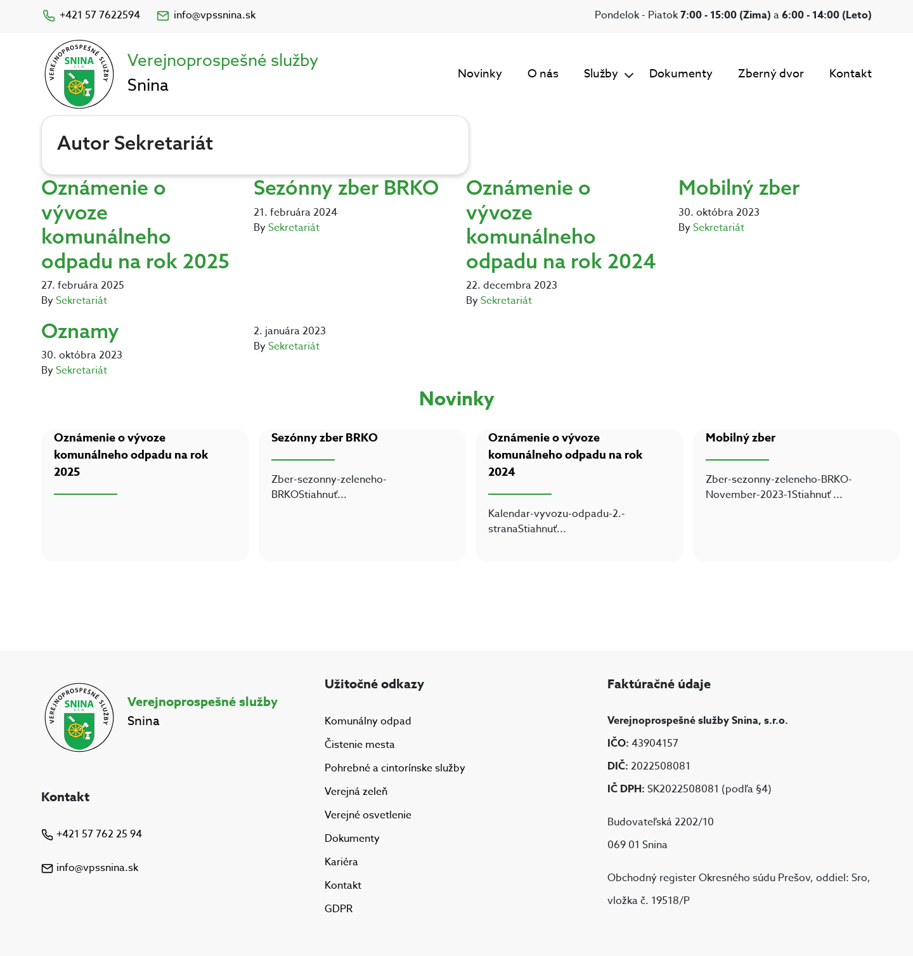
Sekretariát (81, 300)
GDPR (339, 909)
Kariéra (341, 862)
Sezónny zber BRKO (346, 187)
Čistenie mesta (360, 744)
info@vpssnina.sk (205, 15)
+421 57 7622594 (90, 15)
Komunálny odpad (368, 721)
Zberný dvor (771, 73)
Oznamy (80, 330)
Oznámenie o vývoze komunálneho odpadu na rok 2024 (561, 223)
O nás (543, 73)
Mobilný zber (739, 187)
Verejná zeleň (356, 791)
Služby (601, 73)
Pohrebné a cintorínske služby (395, 768)
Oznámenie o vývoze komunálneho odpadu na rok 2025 (135, 223)
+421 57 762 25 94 (91, 834)
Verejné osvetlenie (368, 815)
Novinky (480, 73)
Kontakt (850, 73)
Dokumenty (681, 73)
